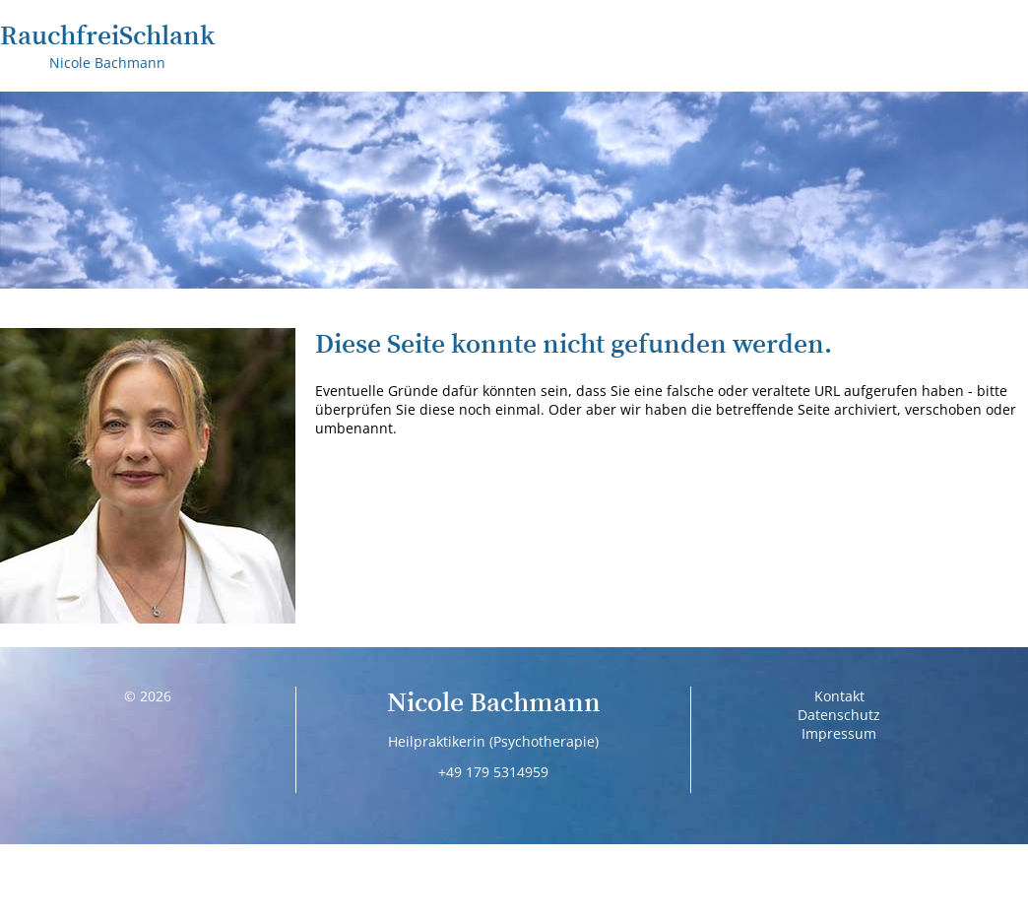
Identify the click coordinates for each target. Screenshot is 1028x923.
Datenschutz (839, 714)
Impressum (839, 733)
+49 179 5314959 (493, 771)
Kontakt (839, 696)
